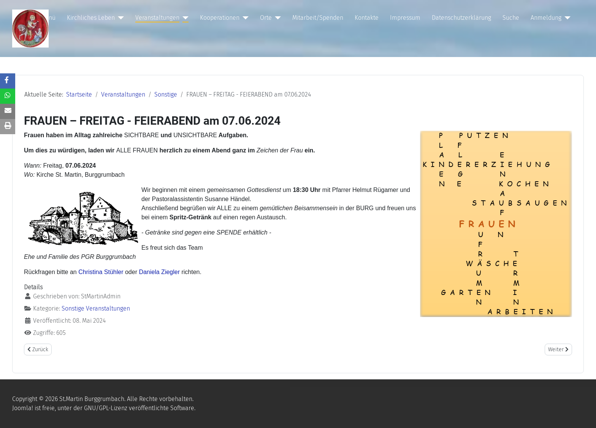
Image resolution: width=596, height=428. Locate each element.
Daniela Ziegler (159, 272)
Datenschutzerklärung (461, 17)
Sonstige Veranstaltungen (96, 308)
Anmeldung (546, 17)
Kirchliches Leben (91, 17)
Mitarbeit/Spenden (317, 17)
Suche (510, 17)
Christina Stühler (100, 272)
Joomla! (22, 408)
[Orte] (276, 17)
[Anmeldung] (566, 17)
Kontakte (367, 17)
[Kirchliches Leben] (119, 17)
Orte (266, 17)
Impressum (405, 17)
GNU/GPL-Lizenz (105, 408)
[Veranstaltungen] (184, 17)
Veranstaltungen (157, 17)
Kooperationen (219, 17)
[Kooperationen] (244, 17)
